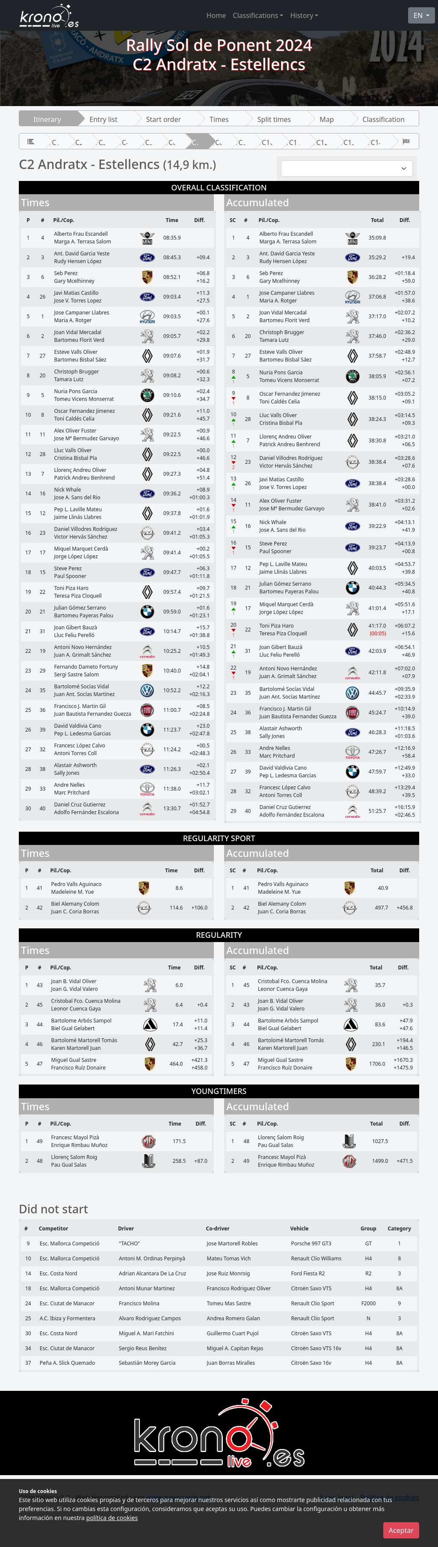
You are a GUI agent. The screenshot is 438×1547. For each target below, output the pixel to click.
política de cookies (112, 1518)
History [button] (301, 15)
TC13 (347, 142)
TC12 (320, 142)
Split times (274, 119)
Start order (163, 119)
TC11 (293, 142)
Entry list (103, 119)
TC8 (217, 142)
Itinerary (47, 119)
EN (419, 15)
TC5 (148, 142)
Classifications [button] (255, 15)
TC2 (77, 142)
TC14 (375, 142)
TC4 (124, 142)
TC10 (266, 142)
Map (327, 119)
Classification (384, 119)
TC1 (54, 142)
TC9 (241, 142)
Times (219, 119)
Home (216, 15)
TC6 (171, 142)
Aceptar (401, 1530)
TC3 (101, 142)
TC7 (194, 142)
